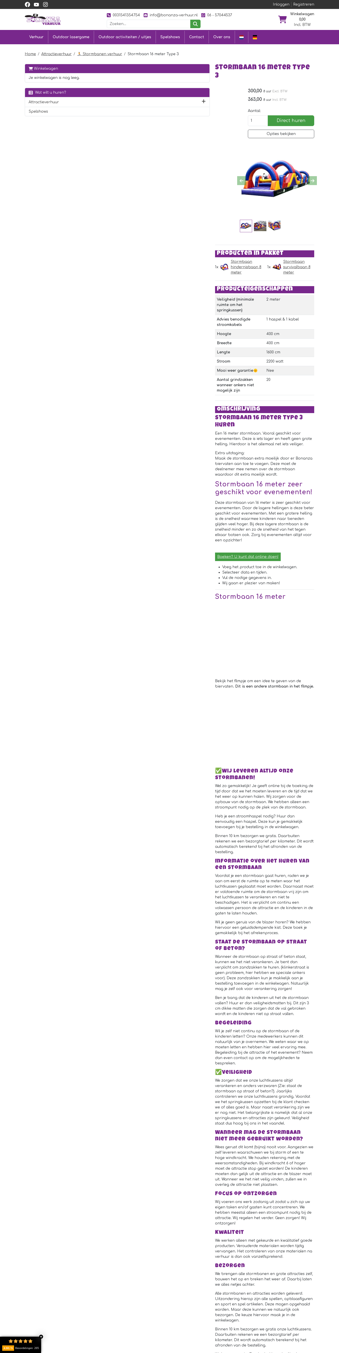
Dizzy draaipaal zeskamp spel (179, 1098)
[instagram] (45, 4)
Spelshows (170, 36)
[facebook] (27, 4)
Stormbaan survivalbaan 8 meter (260, 232)
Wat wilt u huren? (47, 91)
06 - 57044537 (216, 15)
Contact (196, 36)
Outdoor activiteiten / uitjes (124, 36)
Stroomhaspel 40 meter (169, 1231)
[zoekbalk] (149, 24)
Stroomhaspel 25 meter (169, 1142)
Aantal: (252, 103)
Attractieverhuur (56, 52)
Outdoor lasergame (71, 36)
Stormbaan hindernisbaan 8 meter (150, 232)
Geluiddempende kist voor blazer (183, 1186)
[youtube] (36, 4)
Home (30, 52)
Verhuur (36, 36)
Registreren (303, 4)
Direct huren (290, 113)
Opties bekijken (280, 126)
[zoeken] (195, 24)
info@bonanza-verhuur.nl (171, 15)
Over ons (221, 36)
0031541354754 (123, 15)
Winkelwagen (43, 67)
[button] (87, 100)
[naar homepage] (43, 19)
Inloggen (281, 4)
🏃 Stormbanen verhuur (99, 52)
